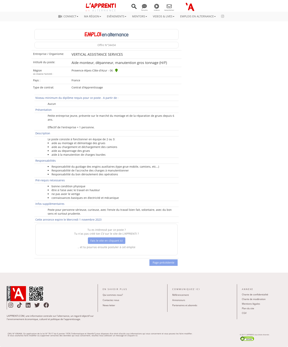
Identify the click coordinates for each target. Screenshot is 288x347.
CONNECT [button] (69, 16)
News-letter (109, 305)
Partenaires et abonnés (184, 305)
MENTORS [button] (139, 16)
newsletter (169, 8)
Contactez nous (111, 300)
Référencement (180, 295)
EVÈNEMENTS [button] (116, 16)
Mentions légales (251, 303)
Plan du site (248, 308)
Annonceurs (178, 300)
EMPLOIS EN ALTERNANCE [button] (198, 16)
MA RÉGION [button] (92, 16)
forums (144, 8)
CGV (244, 313)
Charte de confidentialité (255, 294)
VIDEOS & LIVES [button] (163, 16)
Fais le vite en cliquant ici (106, 240)
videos (157, 8)
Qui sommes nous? (113, 295)
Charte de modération (254, 299)
